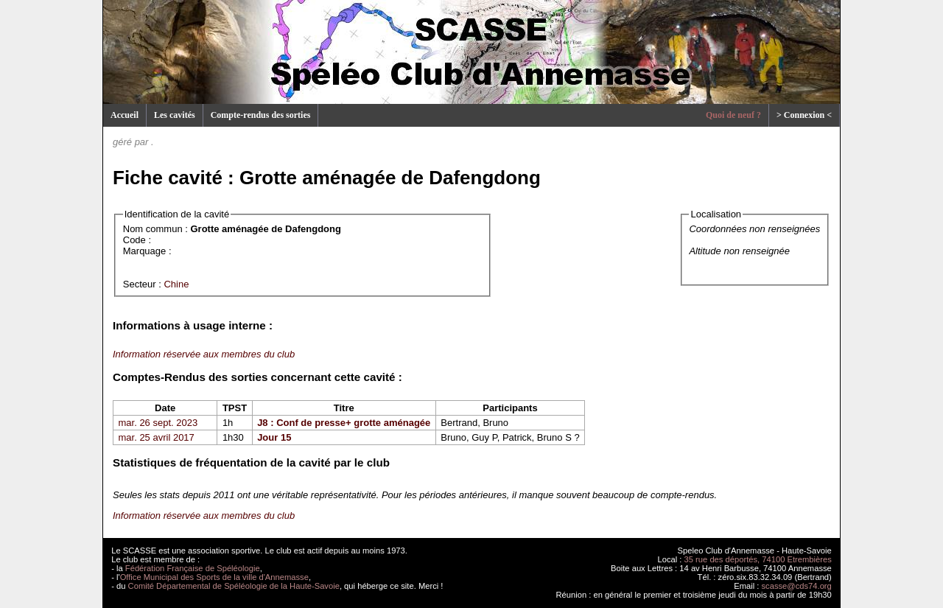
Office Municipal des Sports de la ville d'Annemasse (214, 577)
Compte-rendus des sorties (261, 115)
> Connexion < (804, 115)
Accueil (125, 115)
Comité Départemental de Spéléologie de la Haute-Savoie (234, 585)
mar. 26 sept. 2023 (158, 422)
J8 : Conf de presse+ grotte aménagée (343, 422)
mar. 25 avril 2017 (156, 437)
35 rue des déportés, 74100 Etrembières (758, 559)
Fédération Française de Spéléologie (192, 568)
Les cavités (174, 115)
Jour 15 (274, 437)
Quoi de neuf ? (733, 115)
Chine (176, 284)
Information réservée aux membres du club (204, 354)
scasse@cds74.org (797, 585)
